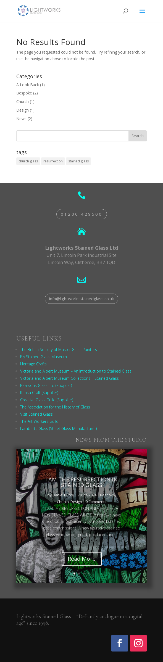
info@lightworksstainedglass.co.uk (81, 298)
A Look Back (27, 84)
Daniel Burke (63, 503)
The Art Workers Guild (39, 421)
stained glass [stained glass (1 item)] (78, 161)
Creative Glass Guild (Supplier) (46, 399)
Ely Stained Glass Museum (43, 356)
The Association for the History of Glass (55, 407)
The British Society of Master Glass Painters (58, 349)
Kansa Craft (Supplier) (39, 392)
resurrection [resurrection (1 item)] (53, 161)
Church (22, 101)
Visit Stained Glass (36, 414)
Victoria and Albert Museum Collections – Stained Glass (69, 378)
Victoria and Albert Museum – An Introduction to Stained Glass (76, 371)
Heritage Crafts (33, 363)
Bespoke (24, 93)
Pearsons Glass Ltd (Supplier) (46, 385)
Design (22, 110)
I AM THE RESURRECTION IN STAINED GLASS (81, 490)
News (21, 118)
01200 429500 (81, 214)
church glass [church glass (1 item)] (28, 161)
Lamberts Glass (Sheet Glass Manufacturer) (58, 428)
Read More (82, 567)
